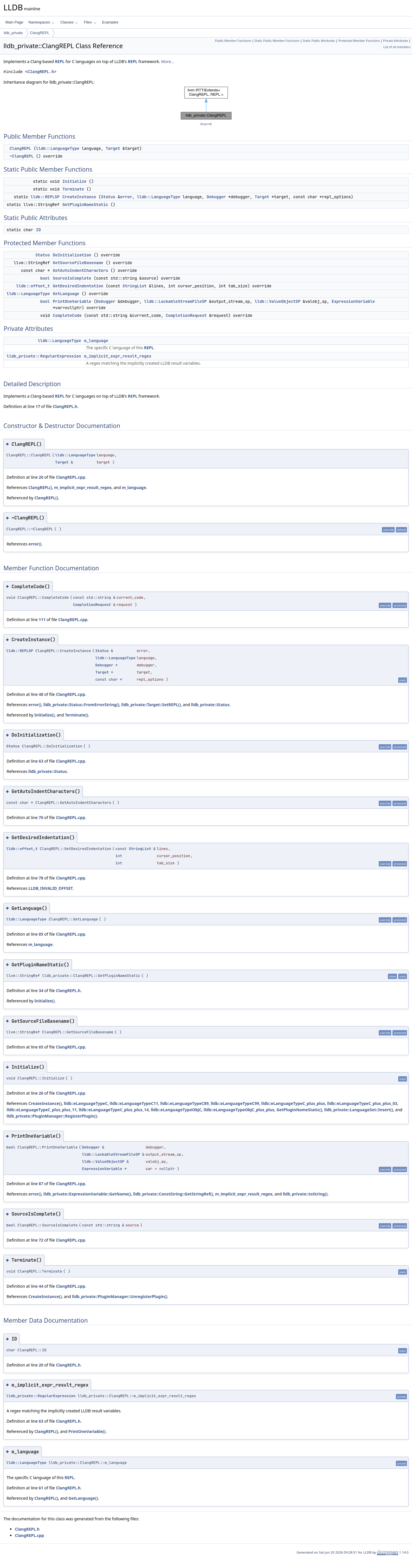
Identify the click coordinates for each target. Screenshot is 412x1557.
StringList (134, 285)
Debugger (216, 196)
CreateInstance (79, 196)
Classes (69, 22)
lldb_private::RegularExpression (44, 356)
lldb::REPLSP (45, 196)
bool (45, 278)
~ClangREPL (21, 156)
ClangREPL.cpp (70, 477)
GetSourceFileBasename (78, 262)
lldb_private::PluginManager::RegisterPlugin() (52, 1116)
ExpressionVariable (353, 301)
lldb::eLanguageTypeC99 (235, 1103)
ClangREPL (39, 33)
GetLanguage (66, 293)
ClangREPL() (40, 487)
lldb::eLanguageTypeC (86, 1103)
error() (34, 544)
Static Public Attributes (319, 41)
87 (41, 1183)
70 (41, 817)
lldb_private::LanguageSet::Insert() (358, 1109)
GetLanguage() (83, 1498)
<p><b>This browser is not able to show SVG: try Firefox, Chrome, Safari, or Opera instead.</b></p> (206, 103)
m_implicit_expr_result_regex (117, 356)
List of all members (397, 47)
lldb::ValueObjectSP (277, 301)
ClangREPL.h (40, 71)
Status (108, 196)
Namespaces (41, 22)
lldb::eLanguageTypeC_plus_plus (293, 1103)
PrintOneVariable (72, 301)
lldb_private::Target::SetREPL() (151, 704)
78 (41, 878)
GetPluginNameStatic (85, 204)
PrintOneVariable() (87, 1431)
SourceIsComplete (72, 278)
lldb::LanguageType (57, 148)
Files (90, 22)
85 (41, 934)
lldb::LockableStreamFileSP (175, 301)
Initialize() (44, 715)
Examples (110, 22)
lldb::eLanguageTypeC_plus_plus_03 (362, 1103)
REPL (60, 61)
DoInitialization (72, 255)
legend (206, 124)
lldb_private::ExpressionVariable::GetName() (87, 1194)
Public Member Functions (233, 41)
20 (41, 477)
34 (41, 990)
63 (41, 761)
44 (41, 1286)
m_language (96, 340)
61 (41, 1488)
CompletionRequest (186, 315)
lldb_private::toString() (305, 1194)
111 (42, 619)
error (126, 196)
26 (41, 1093)
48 (41, 694)
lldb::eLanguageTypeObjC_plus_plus (239, 1109)
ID (38, 229)
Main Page (14, 22)
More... (167, 61)
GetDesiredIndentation (78, 285)
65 (41, 1047)
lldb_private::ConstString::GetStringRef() (173, 1194)
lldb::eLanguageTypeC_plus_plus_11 (42, 1109)
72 (41, 1240)
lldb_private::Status (210, 704)
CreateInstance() (45, 1103)
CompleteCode (67, 315)
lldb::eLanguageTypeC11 (134, 1103)
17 (37, 406)
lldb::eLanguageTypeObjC (176, 1109)
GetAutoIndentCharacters (80, 270)
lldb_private (13, 33)
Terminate (73, 189)
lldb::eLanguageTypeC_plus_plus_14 (114, 1109)
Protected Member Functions (359, 41)
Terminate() (76, 715)
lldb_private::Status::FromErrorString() (81, 704)
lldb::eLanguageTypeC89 (184, 1103)
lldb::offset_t (33, 285)
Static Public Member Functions (277, 41)
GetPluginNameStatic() (299, 1109)
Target (113, 148)
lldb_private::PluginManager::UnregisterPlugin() (119, 1296)
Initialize (74, 181)
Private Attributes (395, 41)
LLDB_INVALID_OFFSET (50, 888)
